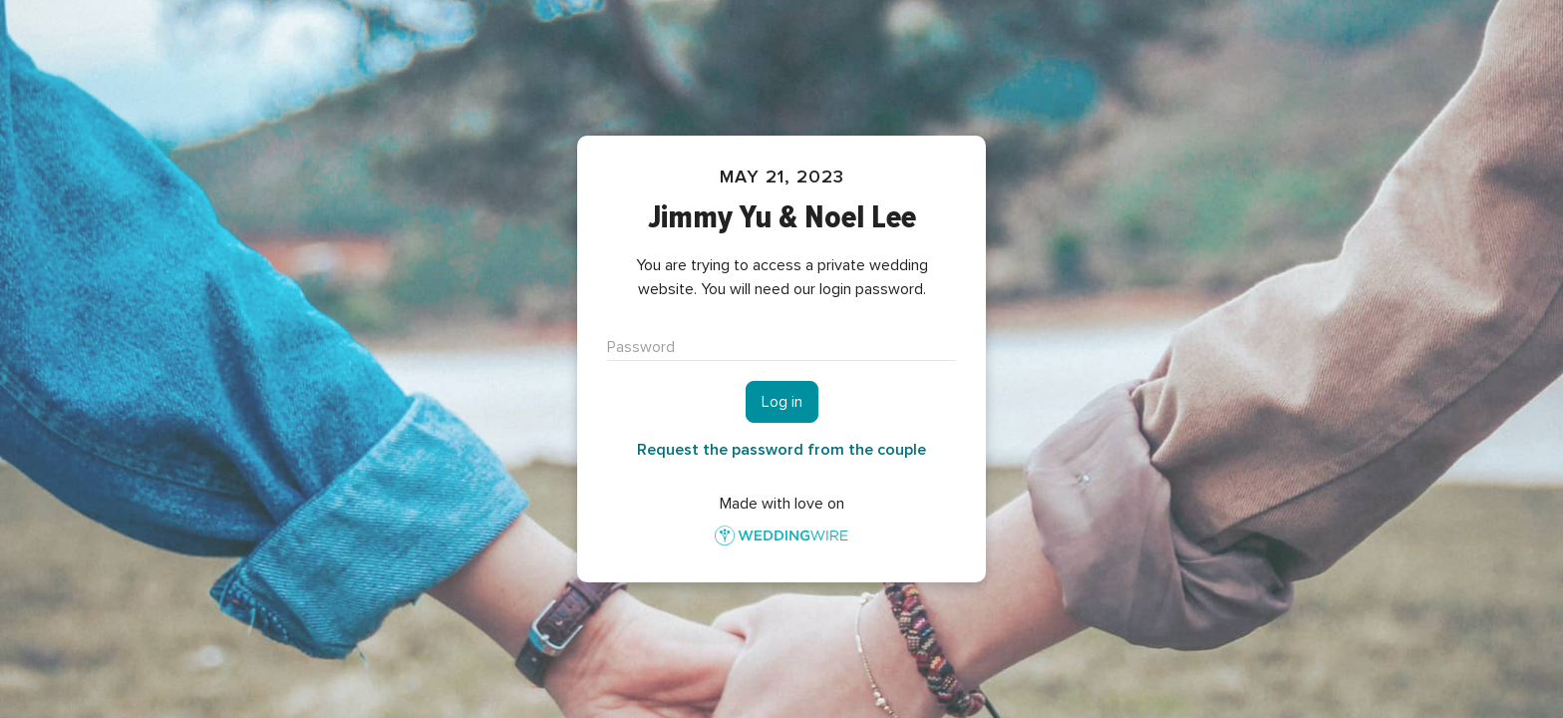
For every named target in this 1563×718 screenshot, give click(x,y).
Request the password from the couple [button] (781, 450)
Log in (782, 402)
